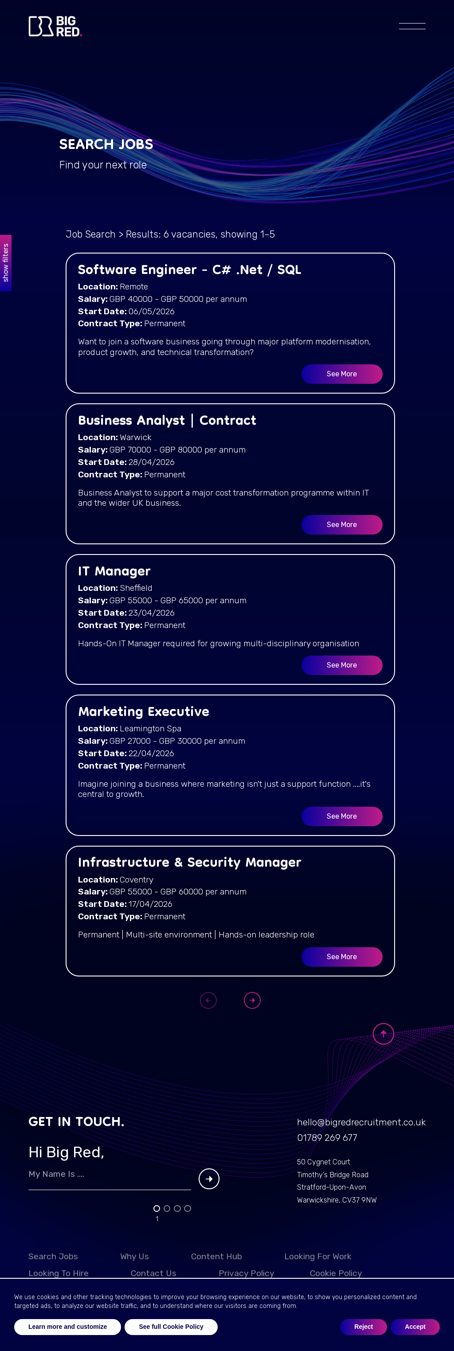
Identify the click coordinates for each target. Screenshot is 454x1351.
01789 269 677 (315, 1148)
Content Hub (216, 1268)
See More (342, 375)
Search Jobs (53, 1268)
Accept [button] (415, 1326)
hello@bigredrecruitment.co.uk (354, 1131)
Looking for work (318, 1268)
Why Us (134, 1268)
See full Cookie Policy (171, 1326)
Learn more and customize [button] (67, 1326)
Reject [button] (363, 1326)
